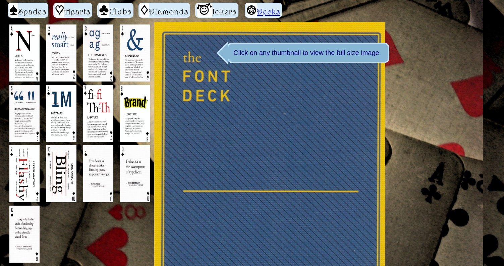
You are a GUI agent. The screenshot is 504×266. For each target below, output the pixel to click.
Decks (268, 11)
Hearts (73, 10)
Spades (28, 10)
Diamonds (164, 10)
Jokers (217, 10)
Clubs (115, 10)
